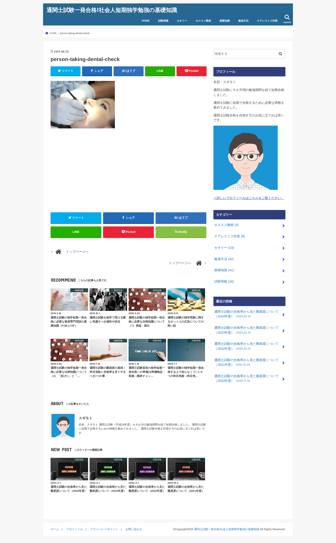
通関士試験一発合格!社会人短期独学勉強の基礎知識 (111, 9)
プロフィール (74, 529)
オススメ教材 (203, 20)
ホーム (55, 529)
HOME (146, 20)
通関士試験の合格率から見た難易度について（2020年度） (246, 378)
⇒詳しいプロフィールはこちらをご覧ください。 (248, 198)
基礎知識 (224, 20)
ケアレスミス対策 (267, 20)
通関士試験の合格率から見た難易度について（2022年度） (246, 346)
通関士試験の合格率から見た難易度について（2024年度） (246, 314)
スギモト (85, 418)
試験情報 (163, 20)
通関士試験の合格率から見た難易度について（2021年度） (246, 362)
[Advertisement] (129, 170)
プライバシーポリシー (104, 529)
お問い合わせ (133, 529)
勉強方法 (243, 20)
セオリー (182, 20)
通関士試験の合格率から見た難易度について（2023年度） (246, 330)
